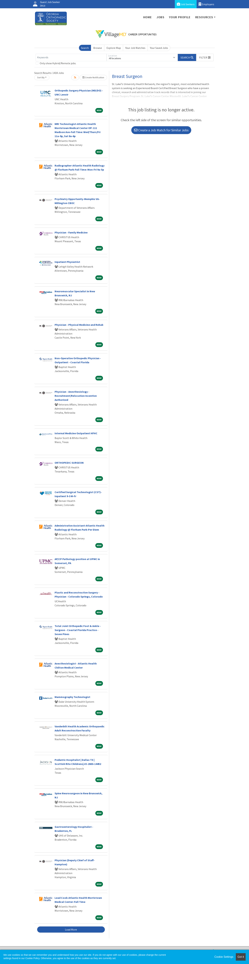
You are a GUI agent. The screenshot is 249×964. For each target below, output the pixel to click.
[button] (205, 57)
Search (85, 48)
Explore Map (113, 48)
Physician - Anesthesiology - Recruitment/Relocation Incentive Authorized (76, 395)
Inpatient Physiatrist (67, 262)
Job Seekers (186, 4)
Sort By (41, 77)
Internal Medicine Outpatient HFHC (76, 433)
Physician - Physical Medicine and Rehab (79, 324)
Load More (71, 929)
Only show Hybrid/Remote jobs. (58, 63)
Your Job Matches (135, 48)
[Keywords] (71, 57)
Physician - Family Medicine (71, 232)
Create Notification (93, 77)
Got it (241, 956)
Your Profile (180, 17)
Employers (206, 4)
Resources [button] (204, 17)
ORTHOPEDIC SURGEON (69, 462)
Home (147, 17)
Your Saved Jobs (159, 48)
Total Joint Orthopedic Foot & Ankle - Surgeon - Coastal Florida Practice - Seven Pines (78, 630)
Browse (97, 48)
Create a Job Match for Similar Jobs (161, 130)
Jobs (160, 17)
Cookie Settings (223, 956)
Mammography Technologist (72, 697)
